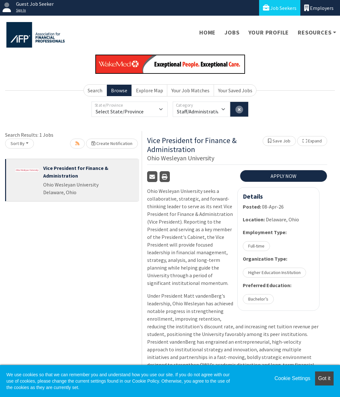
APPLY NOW (284, 176)
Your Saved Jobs (235, 90)
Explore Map (149, 90)
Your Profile (269, 32)
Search (95, 90)
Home (207, 32)
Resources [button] (314, 32)
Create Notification (111, 143)
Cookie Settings (292, 378)
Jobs (232, 32)
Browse (119, 90)
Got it (324, 378)
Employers (319, 8)
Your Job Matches (190, 90)
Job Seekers (280, 8)
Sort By (18, 143)
